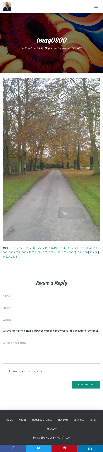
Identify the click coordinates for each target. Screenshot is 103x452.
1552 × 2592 (10, 256)
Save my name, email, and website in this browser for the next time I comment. (52, 330)
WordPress (63, 437)
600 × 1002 (28, 252)
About (22, 420)
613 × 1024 (58, 248)
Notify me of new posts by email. (25, 371)
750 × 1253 (44, 248)
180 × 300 (30, 248)
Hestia (37, 437)
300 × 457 (14, 252)
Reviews (63, 420)
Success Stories (42, 420)
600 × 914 (85, 248)
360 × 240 (72, 248)
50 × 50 (93, 252)
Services (79, 420)
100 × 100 (41, 252)
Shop (93, 420)
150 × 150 (17, 248)
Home (9, 420)
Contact (52, 429)
